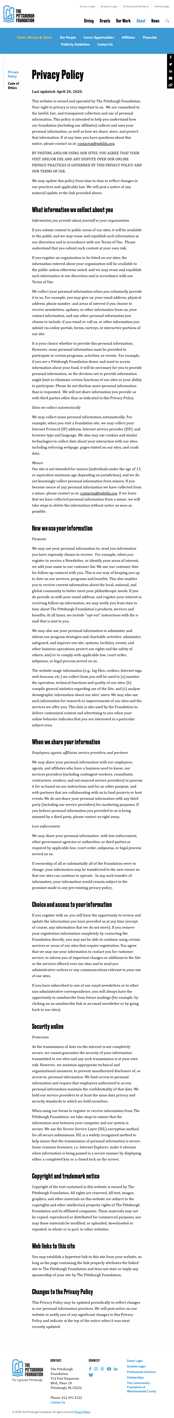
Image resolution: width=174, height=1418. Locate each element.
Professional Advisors (136, 6)
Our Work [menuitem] (123, 21)
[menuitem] (167, 21)
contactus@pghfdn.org (96, 143)
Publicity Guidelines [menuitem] (75, 44)
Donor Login (87, 6)
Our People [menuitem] (68, 37)
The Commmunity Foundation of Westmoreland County (141, 1387)
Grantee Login (109, 6)
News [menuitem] (155, 21)
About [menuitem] (141, 21)
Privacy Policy (13, 74)
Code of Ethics (13, 85)
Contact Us (58, 1402)
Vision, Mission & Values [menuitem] (34, 37)
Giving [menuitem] (89, 21)
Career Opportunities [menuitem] (99, 37)
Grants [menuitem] (105, 21)
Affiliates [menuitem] (128, 37)
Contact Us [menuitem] (105, 44)
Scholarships (161, 6)
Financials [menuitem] (150, 37)
